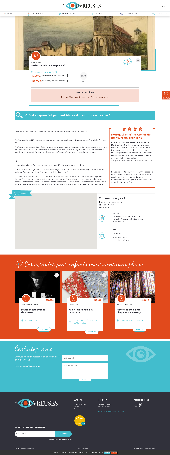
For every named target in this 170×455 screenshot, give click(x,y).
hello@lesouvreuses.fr (107, 404)
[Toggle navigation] (5, 5)
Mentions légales (82, 448)
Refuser (115, 452)
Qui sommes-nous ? (82, 404)
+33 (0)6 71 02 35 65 (106, 406)
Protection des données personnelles (140, 448)
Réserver (43, 329)
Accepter (106, 452)
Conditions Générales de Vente (27, 448)
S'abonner (63, 433)
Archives (77, 406)
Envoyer (85, 379)
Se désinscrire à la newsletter (60, 439)
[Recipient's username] (35, 433)
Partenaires (78, 408)
